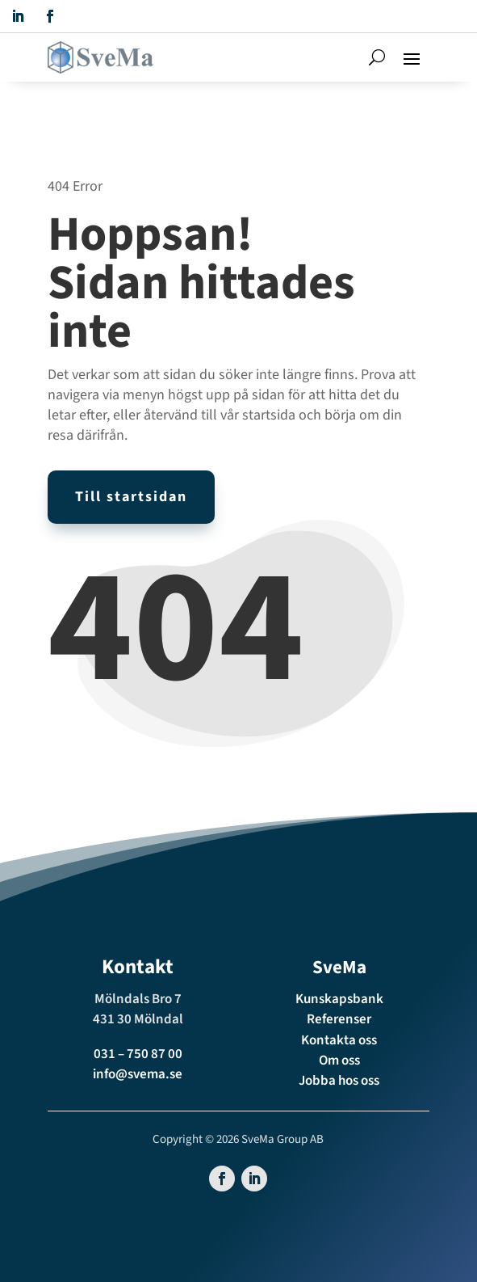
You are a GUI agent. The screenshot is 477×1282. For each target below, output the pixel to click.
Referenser (339, 1019)
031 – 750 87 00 (138, 1054)
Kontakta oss (339, 1040)
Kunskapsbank (339, 999)
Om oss (339, 1060)
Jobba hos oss (339, 1080)
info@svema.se (137, 1074)
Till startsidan (131, 497)
